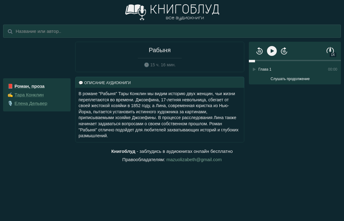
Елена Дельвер (30, 103)
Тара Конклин (29, 94)
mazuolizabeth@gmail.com (194, 159)
